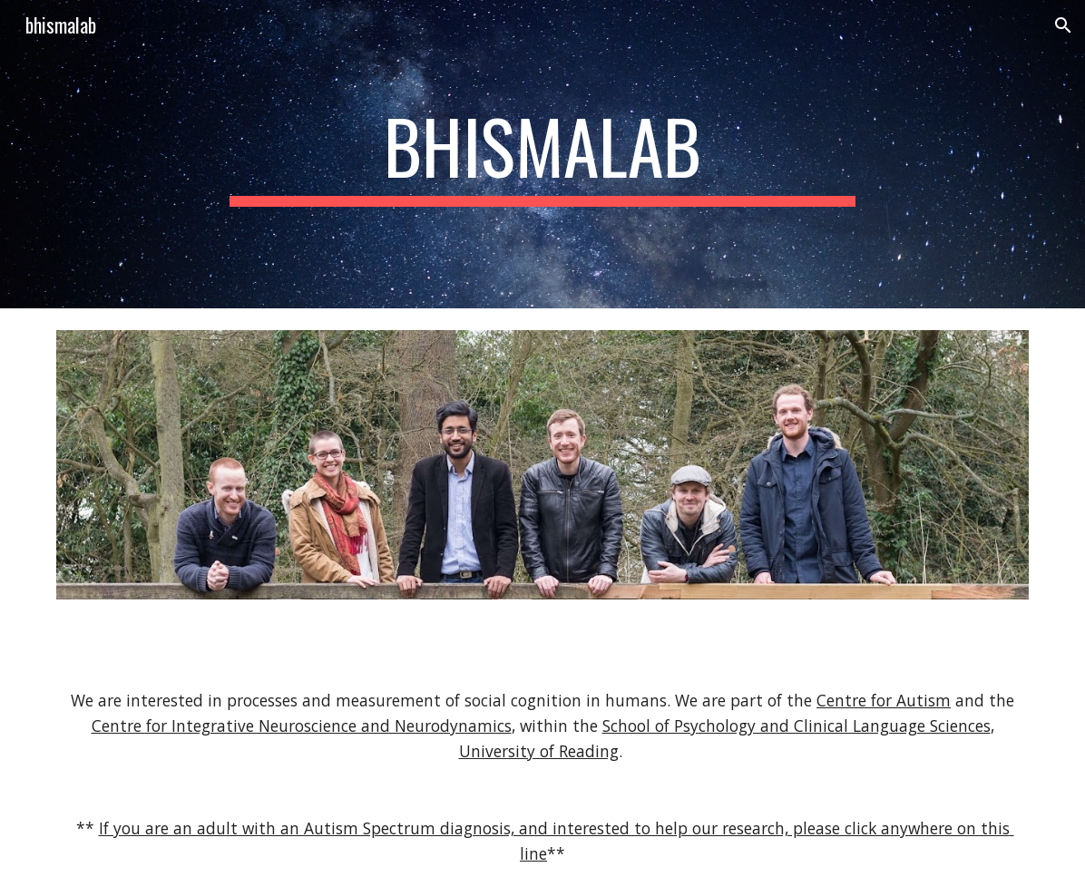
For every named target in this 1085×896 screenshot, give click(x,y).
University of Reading (539, 751)
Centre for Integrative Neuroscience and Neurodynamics (302, 725)
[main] (542, 154)
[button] (1063, 25)
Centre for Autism (883, 700)
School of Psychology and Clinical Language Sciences (796, 725)
